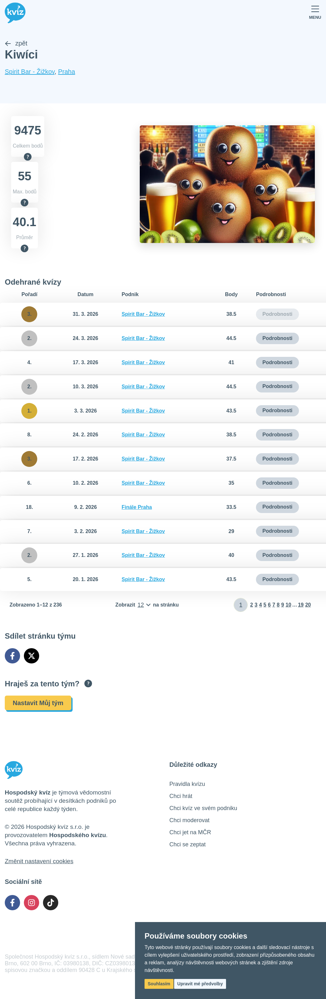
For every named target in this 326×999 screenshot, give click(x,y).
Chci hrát (180, 796)
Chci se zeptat (187, 844)
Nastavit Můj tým (38, 702)
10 (288, 604)
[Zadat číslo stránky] (241, 605)
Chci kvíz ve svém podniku (203, 808)
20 (308, 604)
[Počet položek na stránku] (147, 605)
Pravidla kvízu (187, 784)
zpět (16, 43)
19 (301, 604)
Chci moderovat (189, 820)
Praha (66, 71)
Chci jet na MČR (190, 832)
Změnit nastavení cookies (39, 861)
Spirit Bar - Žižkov (29, 71)
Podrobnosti (277, 338)
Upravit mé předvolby (200, 983)
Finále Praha (137, 507)
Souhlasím (159, 983)
